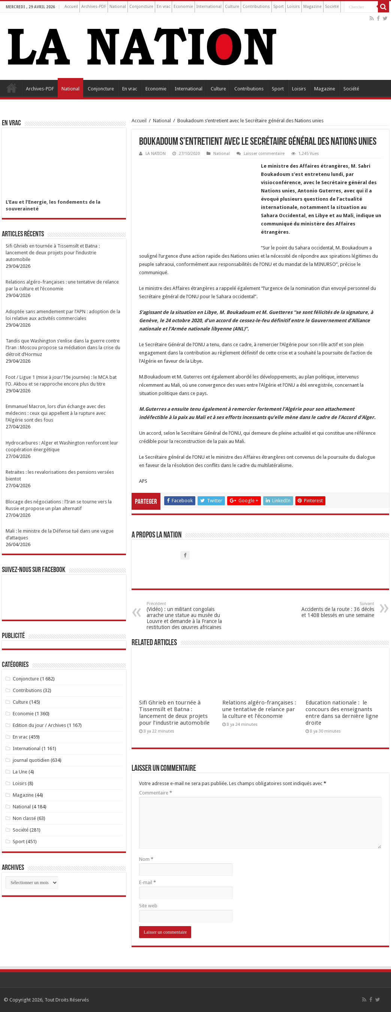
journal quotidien (31, 760)
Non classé (24, 818)
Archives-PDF (93, 6)
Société (332, 6)
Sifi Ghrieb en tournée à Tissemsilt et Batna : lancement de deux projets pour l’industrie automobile (174, 712)
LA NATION (155, 153)
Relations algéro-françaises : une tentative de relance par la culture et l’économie (259, 709)
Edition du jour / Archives (39, 725)
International (209, 6)
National (117, 6)
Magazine (312, 6)
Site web (148, 905)
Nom (146, 859)
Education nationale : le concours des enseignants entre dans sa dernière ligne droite (342, 712)
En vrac (163, 6)
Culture (232, 6)
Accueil (71, 6)
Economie (183, 6)
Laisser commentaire (264, 153)
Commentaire (155, 793)
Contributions (256, 6)
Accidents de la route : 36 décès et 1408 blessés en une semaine (335, 609)
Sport (278, 6)
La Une (20, 772)
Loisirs (293, 6)
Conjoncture (141, 6)
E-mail (147, 882)
